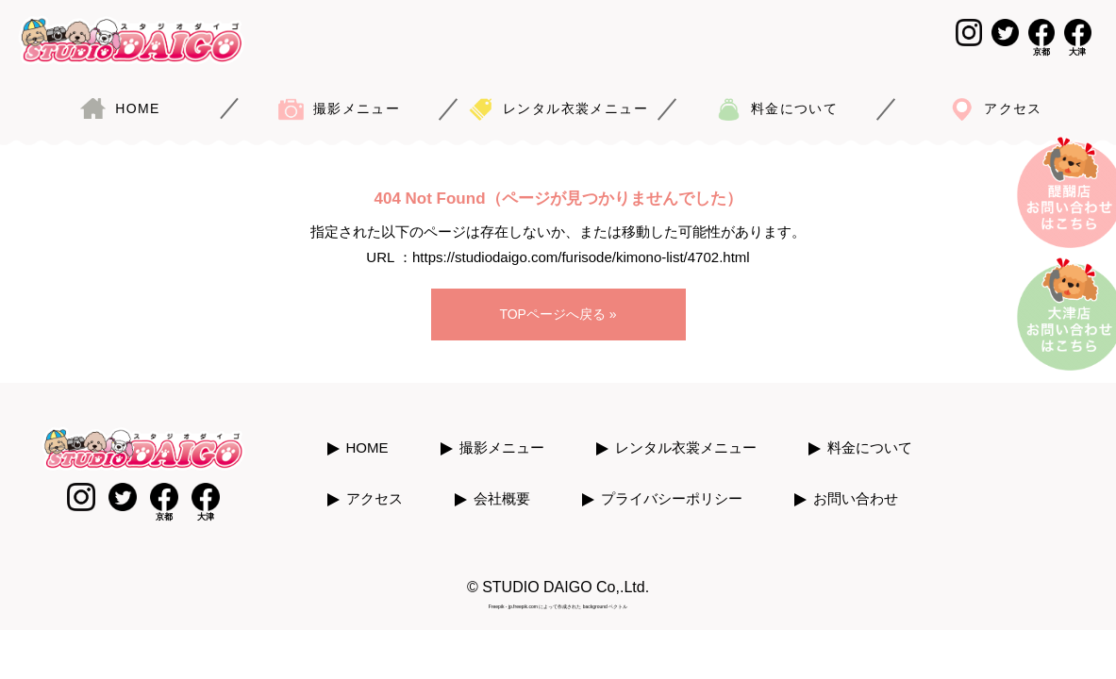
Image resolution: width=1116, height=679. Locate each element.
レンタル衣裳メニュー (686, 435)
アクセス (374, 486)
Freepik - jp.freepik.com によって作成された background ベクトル (558, 593)
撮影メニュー (501, 435)
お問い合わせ (855, 486)
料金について (869, 435)
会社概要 (502, 486)
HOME (367, 435)
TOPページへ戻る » (558, 306)
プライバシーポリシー (671, 486)
